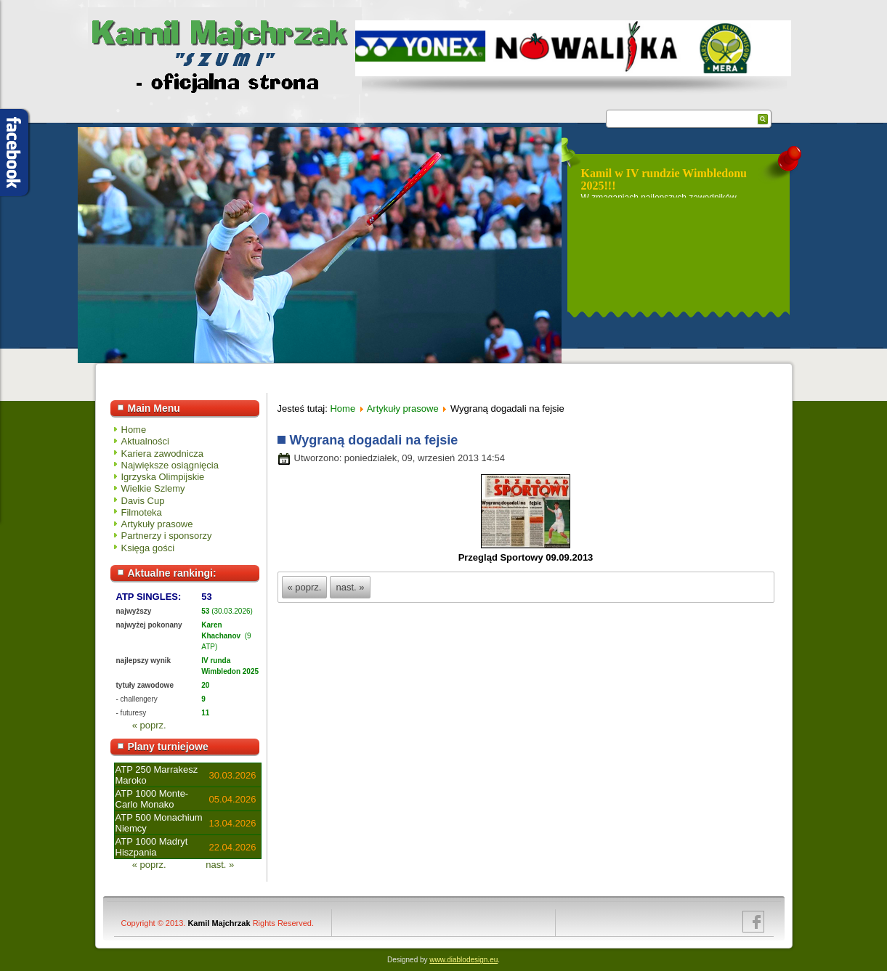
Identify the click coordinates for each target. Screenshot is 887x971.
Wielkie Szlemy (153, 488)
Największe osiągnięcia (170, 465)
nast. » (220, 864)
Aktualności (145, 441)
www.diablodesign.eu (463, 960)
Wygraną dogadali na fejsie (374, 440)
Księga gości (148, 548)
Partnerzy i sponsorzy (166, 535)
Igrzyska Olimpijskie (163, 476)
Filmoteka (141, 512)
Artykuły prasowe (157, 524)
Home (134, 429)
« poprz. (149, 725)
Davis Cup (143, 500)
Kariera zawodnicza (162, 453)
